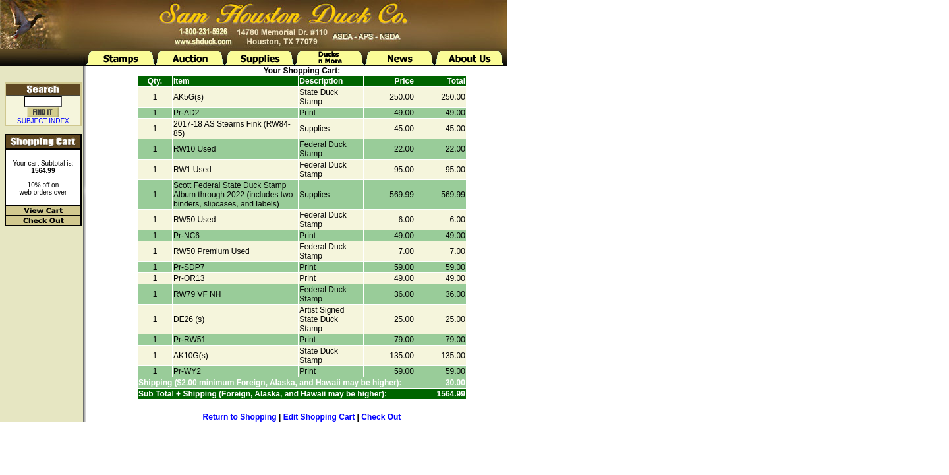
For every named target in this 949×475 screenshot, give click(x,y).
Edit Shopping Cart (319, 417)
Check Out (381, 417)
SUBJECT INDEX (43, 121)
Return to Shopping (240, 417)
